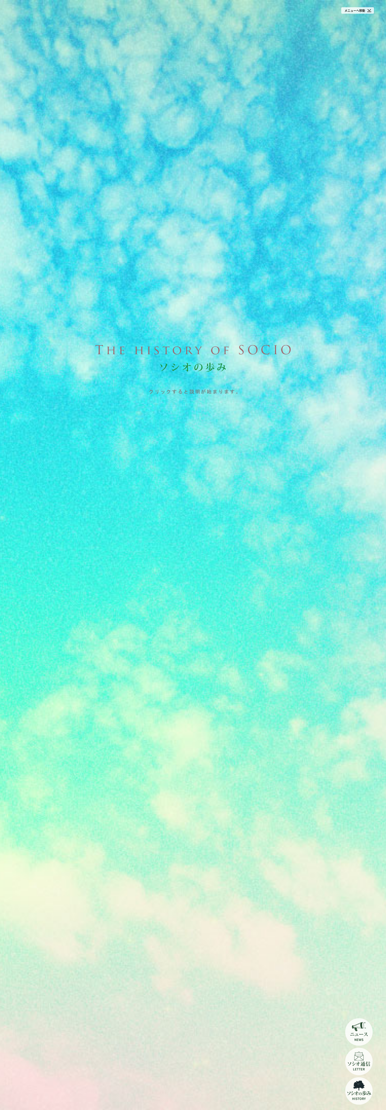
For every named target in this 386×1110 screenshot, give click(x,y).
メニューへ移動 (354, 10)
